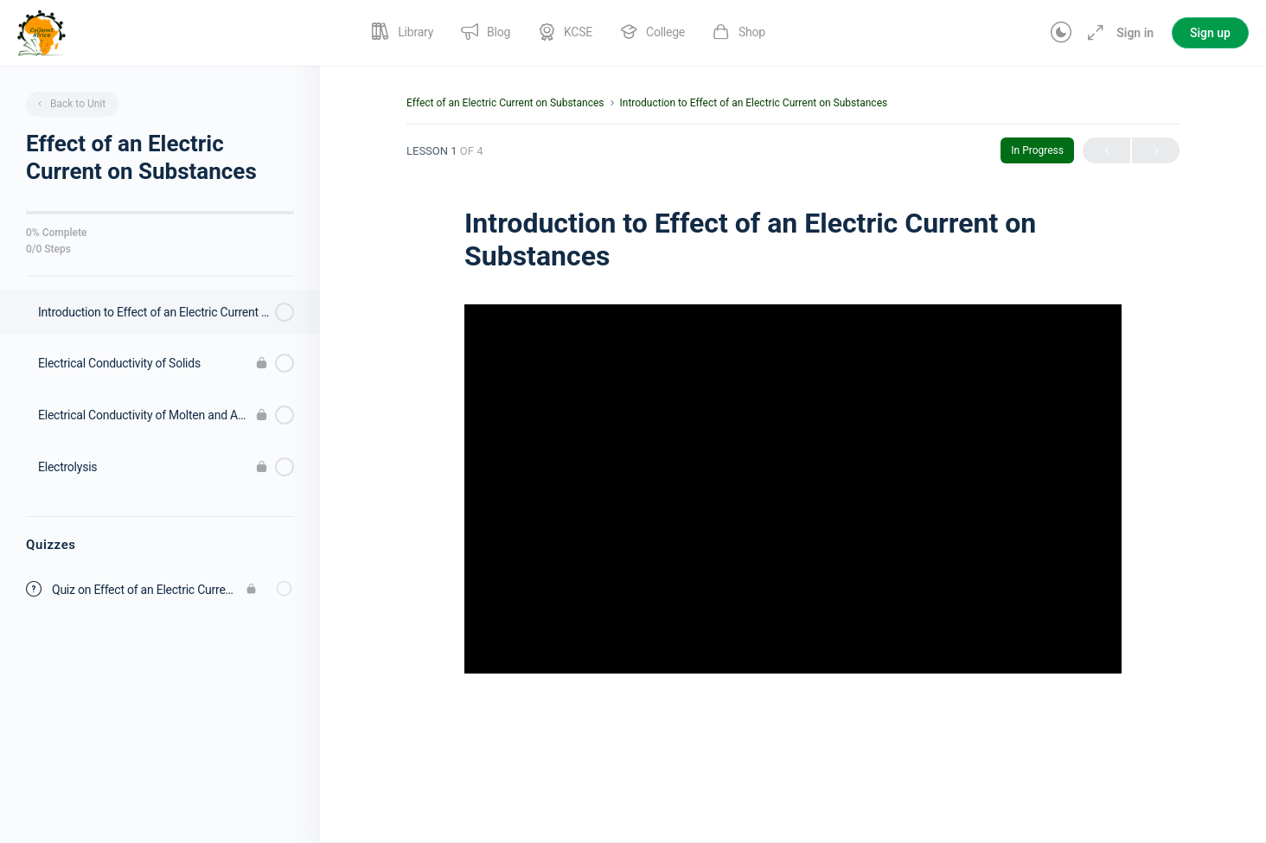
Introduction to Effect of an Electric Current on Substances (753, 103)
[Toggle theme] (1061, 32)
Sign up (1210, 33)
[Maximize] (1092, 32)
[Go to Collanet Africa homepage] (41, 31)
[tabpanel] (793, 516)
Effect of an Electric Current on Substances (505, 103)
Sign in (1135, 33)
